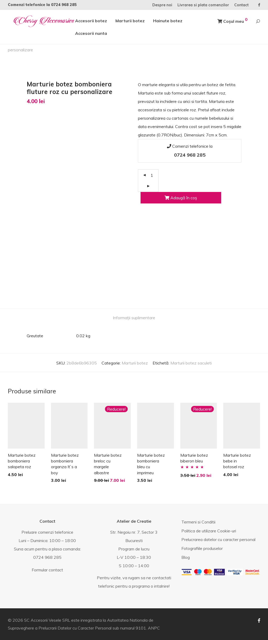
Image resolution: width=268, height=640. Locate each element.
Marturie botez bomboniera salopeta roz (22, 461)
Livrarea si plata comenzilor (203, 5)
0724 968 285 (64, 4)
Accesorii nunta (91, 33)
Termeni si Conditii (198, 522)
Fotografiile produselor (202, 548)
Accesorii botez (91, 20)
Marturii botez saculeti (191, 363)
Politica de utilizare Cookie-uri (208, 530)
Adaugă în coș (181, 197)
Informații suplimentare (134, 317)
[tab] (134, 317)
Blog (185, 557)
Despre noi (162, 5)
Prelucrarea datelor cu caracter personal (218, 539)
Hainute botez (167, 20)
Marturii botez (130, 20)
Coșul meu (232, 20)
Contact (241, 5)
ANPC (154, 628)
